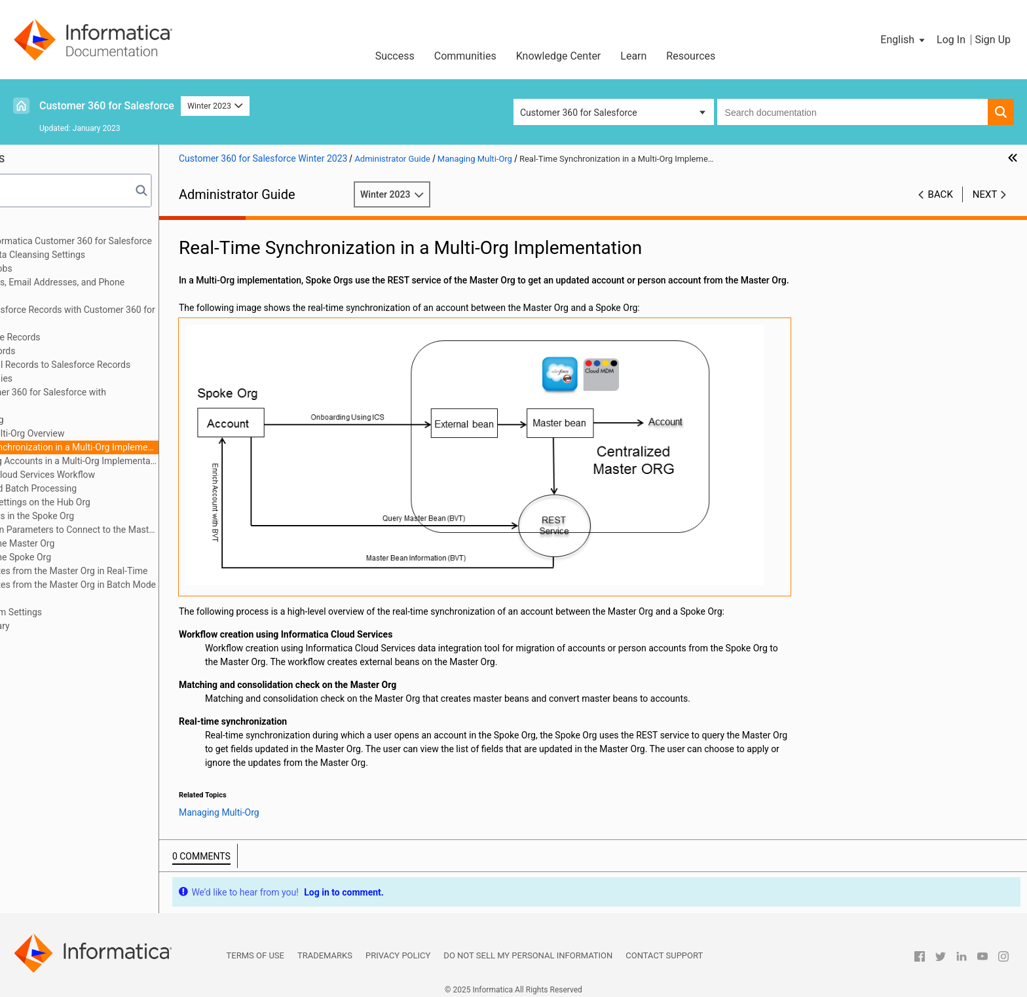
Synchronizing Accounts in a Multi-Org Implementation (149, 461)
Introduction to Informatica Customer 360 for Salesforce (136, 241)
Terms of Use (255, 949)
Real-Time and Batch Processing (108, 488)
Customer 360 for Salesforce (106, 106)
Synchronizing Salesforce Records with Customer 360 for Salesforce (137, 316)
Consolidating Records (68, 351)
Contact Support (664, 949)
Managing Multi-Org (62, 419)
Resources (690, 56)
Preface (37, 227)
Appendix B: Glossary (65, 626)
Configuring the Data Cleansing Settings (102, 254)
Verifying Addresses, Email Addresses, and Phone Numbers (122, 289)
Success (395, 56)
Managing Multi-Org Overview (102, 433)
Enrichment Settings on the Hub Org (115, 502)
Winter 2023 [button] (215, 106)
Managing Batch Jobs (66, 268)
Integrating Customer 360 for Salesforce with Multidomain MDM (113, 399)
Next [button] (985, 194)
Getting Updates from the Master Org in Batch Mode (147, 584)
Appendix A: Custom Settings (81, 612)
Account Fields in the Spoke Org (106, 516)
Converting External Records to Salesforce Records (125, 364)
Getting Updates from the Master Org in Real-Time (143, 571)
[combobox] (852, 112)
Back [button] (940, 194)
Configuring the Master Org (97, 543)
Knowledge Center (558, 56)
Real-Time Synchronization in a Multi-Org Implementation (149, 447)
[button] (903, 40)
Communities (465, 56)
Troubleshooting (55, 598)
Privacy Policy (397, 949)
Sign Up (993, 39)
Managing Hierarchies (66, 378)
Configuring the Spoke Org (95, 557)
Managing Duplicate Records (80, 337)
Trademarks (324, 949)
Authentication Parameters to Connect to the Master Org (149, 529)
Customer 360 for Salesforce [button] (578, 112)
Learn (633, 56)
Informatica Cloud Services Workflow (117, 474)
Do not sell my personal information (527, 949)
